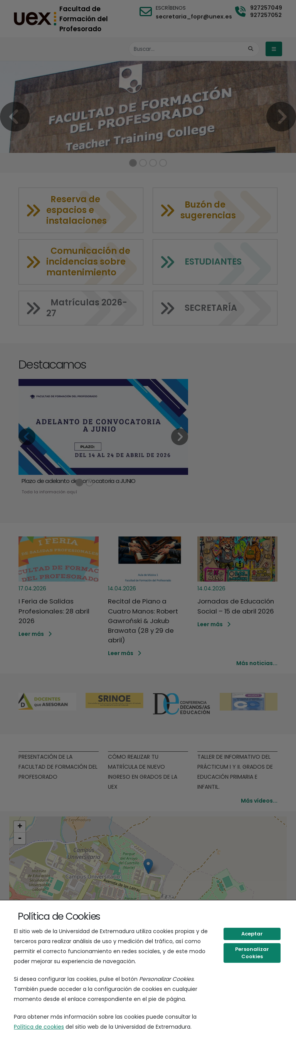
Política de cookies (39, 1027)
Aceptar (252, 933)
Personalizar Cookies (252, 952)
